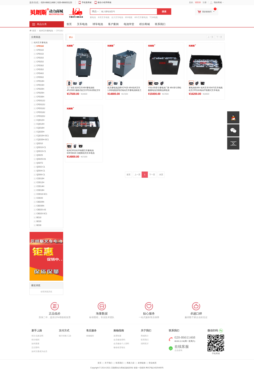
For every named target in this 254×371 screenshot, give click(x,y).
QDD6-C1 (40, 174)
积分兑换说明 (37, 336)
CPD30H (40, 97)
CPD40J (40, 73)
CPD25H (40, 93)
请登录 (198, 2)
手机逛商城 (86, 2)
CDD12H (40, 182)
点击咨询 (178, 350)
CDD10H (40, 178)
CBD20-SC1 (41, 213)
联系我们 (160, 24)
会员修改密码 (119, 340)
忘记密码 (35, 347)
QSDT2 (39, 163)
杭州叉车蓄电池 (46, 31)
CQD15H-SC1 (42, 136)
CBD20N (40, 202)
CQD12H (40, 120)
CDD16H (40, 190)
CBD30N (40, 206)
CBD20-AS (41, 210)
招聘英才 (145, 343)
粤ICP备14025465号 (155, 368)
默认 (71, 37)
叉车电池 (82, 24)
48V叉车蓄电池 (140, 17)
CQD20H (40, 132)
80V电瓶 (128, 17)
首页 (34, 31)
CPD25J (40, 62)
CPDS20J (40, 116)
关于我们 (108, 363)
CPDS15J (40, 104)
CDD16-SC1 (41, 194)
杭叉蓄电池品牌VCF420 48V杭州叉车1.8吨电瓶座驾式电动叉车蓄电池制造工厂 (124, 90)
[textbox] (123, 11)
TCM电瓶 (154, 17)
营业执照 (152, 363)
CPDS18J (40, 112)
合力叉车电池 (117, 17)
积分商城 (144, 24)
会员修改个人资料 (121, 343)
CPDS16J (40, 108)
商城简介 (145, 336)
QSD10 (39, 143)
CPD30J (40, 65)
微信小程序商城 (104, 2)
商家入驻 (130, 363)
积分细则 (35, 340)
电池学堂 (129, 24)
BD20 (38, 221)
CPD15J (40, 54)
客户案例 (113, 24)
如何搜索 (35, 343)
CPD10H (40, 81)
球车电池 (98, 24)
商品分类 (42, 24)
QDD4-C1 (40, 171)
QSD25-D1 (41, 159)
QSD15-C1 (41, 151)
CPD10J (40, 50)
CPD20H (40, 89)
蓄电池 (93, 17)
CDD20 (39, 198)
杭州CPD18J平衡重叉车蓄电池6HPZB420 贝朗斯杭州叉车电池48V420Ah (80, 153)
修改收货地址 (119, 347)
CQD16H (40, 128)
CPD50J (40, 77)
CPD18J (40, 46)
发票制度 (117, 336)
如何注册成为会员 (39, 351)
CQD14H (40, 124)
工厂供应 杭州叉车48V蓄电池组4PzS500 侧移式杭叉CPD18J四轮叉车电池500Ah (83, 90)
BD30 (38, 225)
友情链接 (142, 363)
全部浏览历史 (46, 292)
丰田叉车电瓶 (103, 17)
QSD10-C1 (41, 147)
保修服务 (90, 336)
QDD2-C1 (40, 167)
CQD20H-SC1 (42, 139)
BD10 (38, 217)
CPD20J (40, 58)
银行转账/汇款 (65, 336)
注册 (205, 2)
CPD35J (40, 69)
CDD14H (40, 186)
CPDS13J (40, 100)
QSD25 (39, 155)
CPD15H (40, 85)
